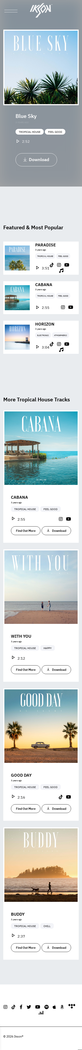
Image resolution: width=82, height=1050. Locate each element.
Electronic (43, 347)
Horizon (44, 336)
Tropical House (29, 131)
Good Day (21, 787)
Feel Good (55, 131)
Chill (47, 938)
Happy (48, 660)
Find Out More (26, 543)
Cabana (43, 296)
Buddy (18, 926)
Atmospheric (60, 347)
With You (21, 648)
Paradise (45, 257)
